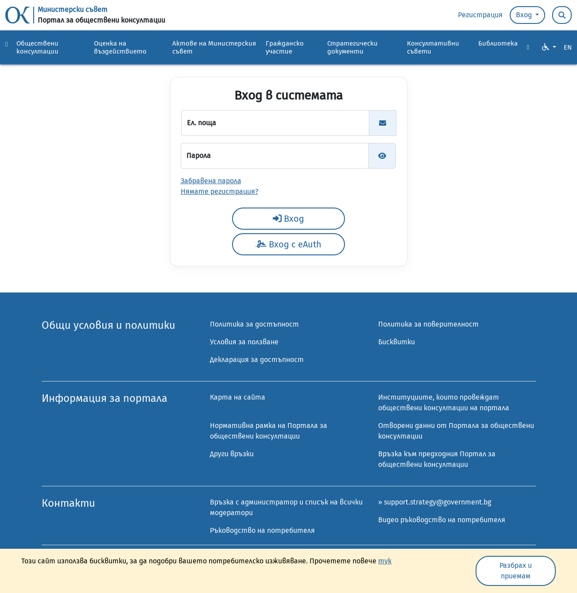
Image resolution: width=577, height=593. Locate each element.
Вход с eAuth (288, 244)
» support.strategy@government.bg (434, 502)
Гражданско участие (285, 47)
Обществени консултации (37, 47)
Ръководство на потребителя (262, 530)
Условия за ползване (244, 342)
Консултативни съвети (433, 47)
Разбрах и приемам (516, 570)
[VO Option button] (549, 47)
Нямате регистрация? (219, 191)
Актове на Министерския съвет (214, 47)
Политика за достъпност (254, 324)
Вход (525, 15)
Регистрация (480, 15)
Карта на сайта (237, 397)
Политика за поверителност (428, 324)
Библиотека (498, 43)
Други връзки (232, 454)
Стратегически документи (352, 47)
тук (384, 561)
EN (568, 47)
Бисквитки (396, 342)
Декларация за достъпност (257, 359)
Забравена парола (211, 181)
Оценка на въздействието (120, 47)
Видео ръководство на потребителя (441, 520)
